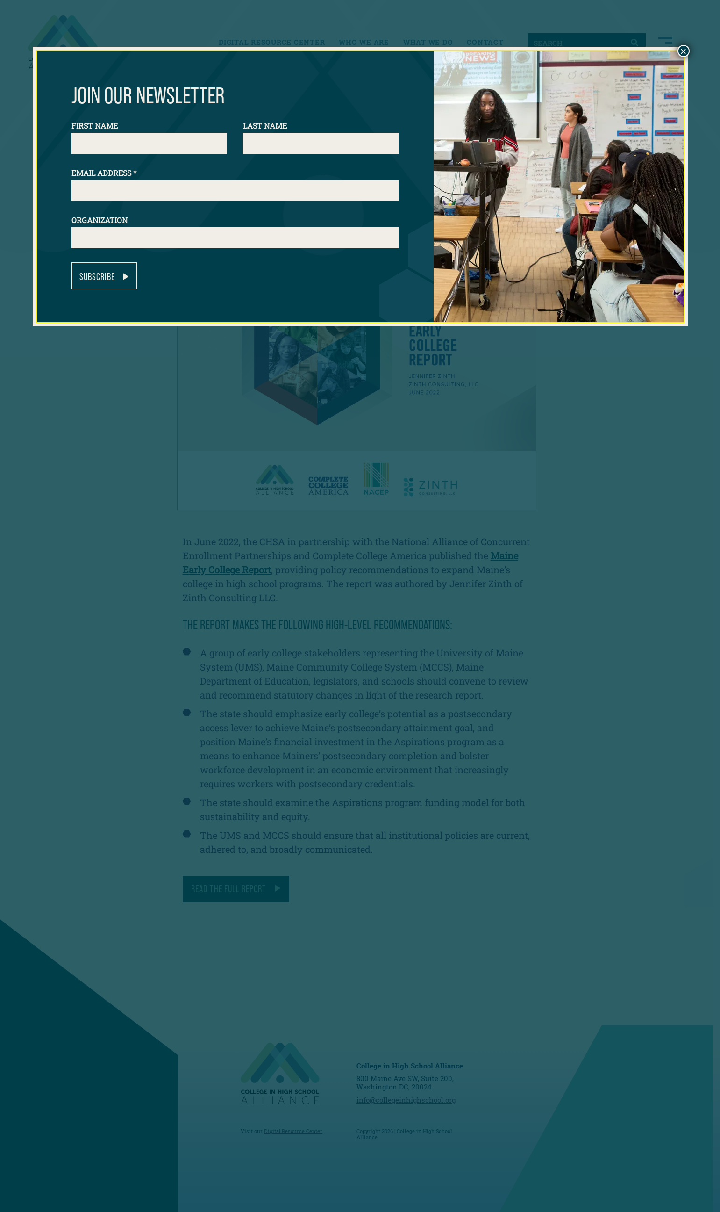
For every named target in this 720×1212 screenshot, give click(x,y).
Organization (99, 220)
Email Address (103, 173)
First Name (94, 125)
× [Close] (683, 51)
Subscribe (97, 276)
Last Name (265, 125)
